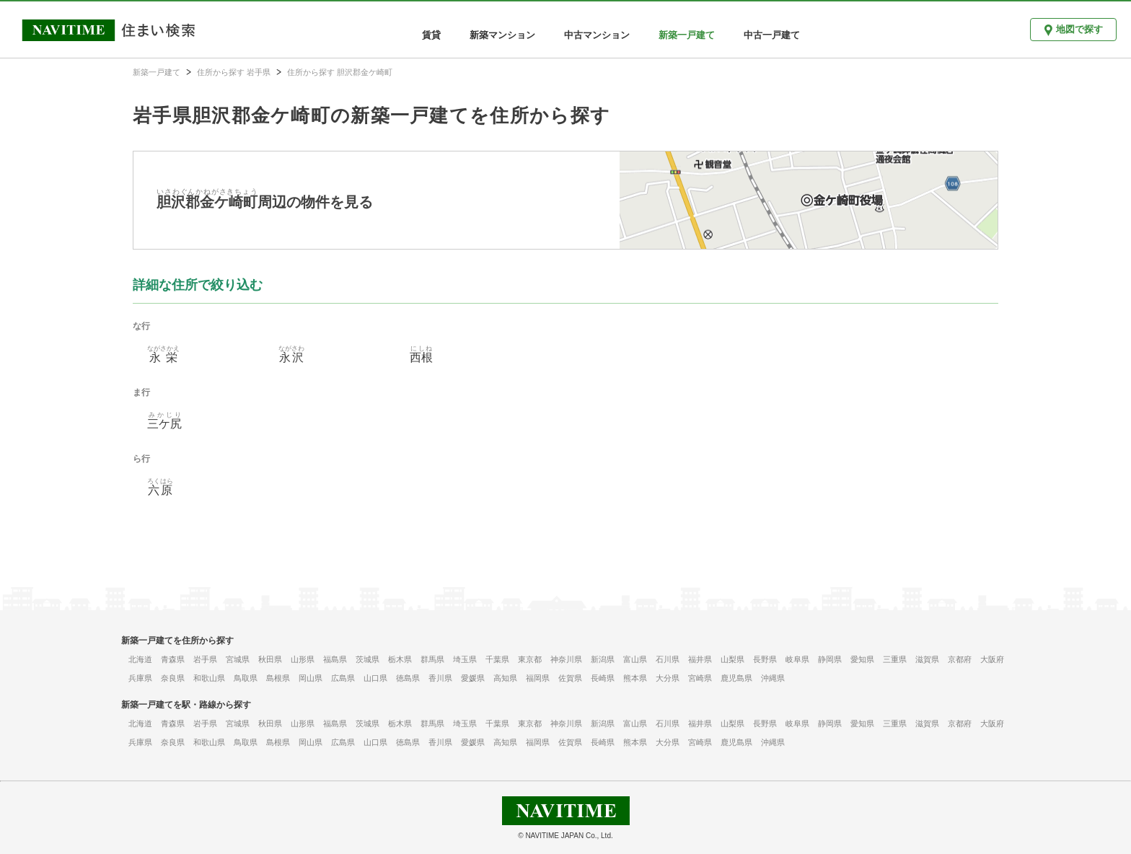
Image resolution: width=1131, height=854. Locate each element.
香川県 (440, 678)
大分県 (667, 678)
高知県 (505, 678)
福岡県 (538, 678)
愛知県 (862, 659)
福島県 (335, 659)
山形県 (302, 659)
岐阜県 (797, 659)
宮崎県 (700, 678)
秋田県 (270, 659)
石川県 (667, 659)
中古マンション (597, 35)
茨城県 (367, 659)
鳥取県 (246, 678)
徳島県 (408, 678)
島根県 (278, 678)
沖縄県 (773, 678)
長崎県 (603, 678)
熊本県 (635, 678)
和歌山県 (209, 678)
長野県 (765, 659)
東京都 (530, 659)
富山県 (635, 659)
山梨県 (732, 659)
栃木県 (400, 659)
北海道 (140, 659)
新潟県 (603, 659)
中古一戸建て (772, 35)
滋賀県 (927, 659)
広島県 (343, 678)
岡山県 (310, 678)
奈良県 (173, 678)
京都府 (960, 659)
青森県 (173, 659)
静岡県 (830, 659)
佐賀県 (570, 678)
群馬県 (432, 659)
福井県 (700, 659)
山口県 (375, 678)
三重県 (895, 659)
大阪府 (992, 659)
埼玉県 (465, 659)
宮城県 (238, 659)
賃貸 (431, 35)
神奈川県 (566, 659)
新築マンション (502, 35)
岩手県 (205, 659)
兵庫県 (140, 678)
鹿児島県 (736, 678)
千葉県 (497, 659)
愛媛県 (473, 678)
